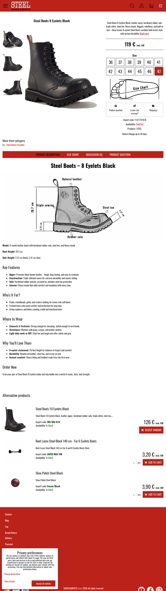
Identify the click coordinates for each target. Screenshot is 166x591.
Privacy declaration (12, 574)
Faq (6, 526)
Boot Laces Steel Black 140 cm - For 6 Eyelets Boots (66, 440)
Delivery (8, 538)
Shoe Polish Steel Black (49, 473)
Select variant (151, 430)
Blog (7, 520)
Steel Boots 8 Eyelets (15, 145)
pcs (136, 462)
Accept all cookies (43, 583)
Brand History (11, 532)
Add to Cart (153, 462)
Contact (8, 514)
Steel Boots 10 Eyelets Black (52, 408)
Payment (9, 544)
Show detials (9, 581)
